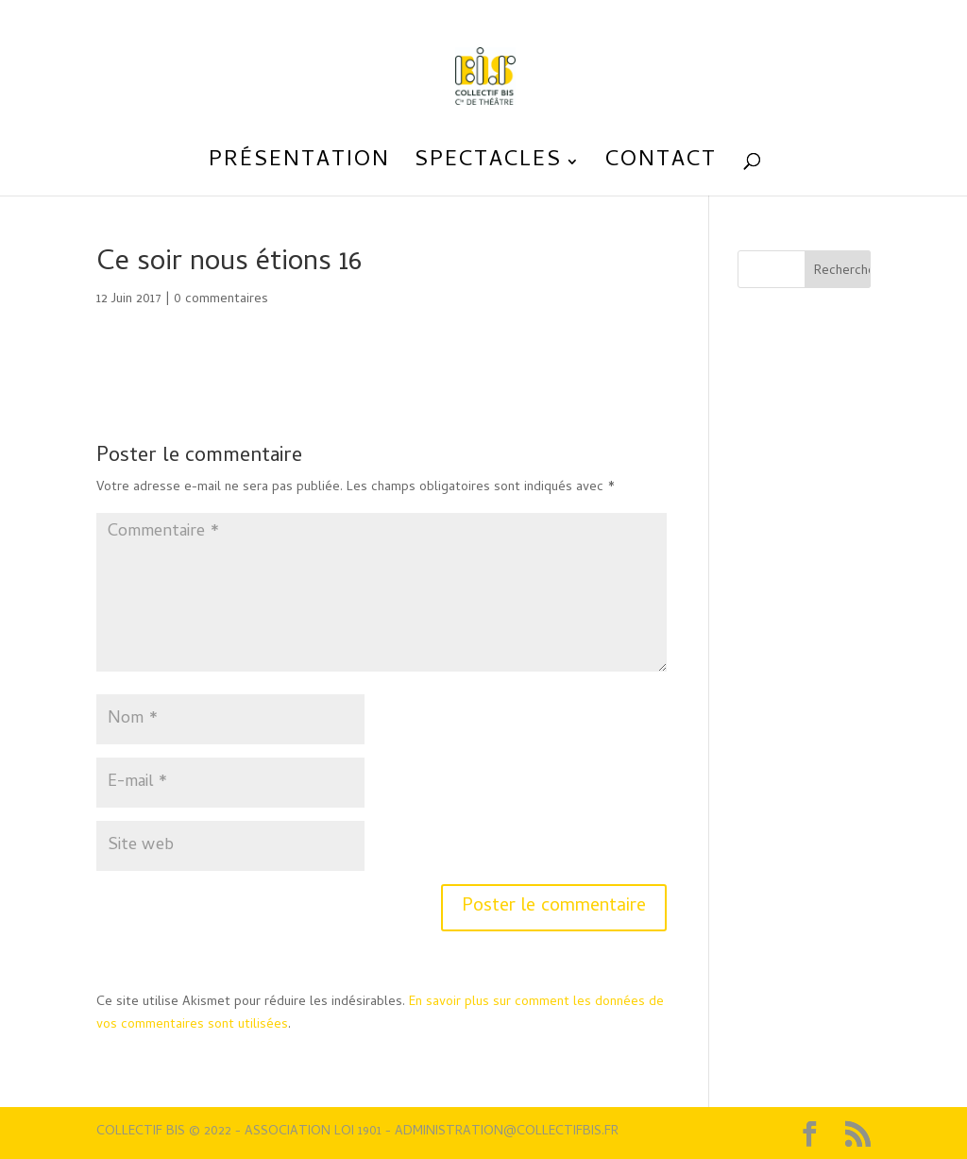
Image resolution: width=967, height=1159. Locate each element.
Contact (661, 167)
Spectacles (488, 167)
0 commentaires (221, 300)
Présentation (299, 167)
